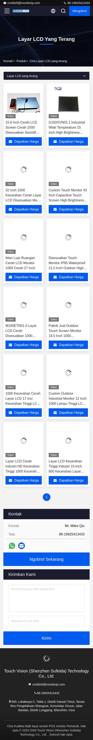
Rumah (8, 61)
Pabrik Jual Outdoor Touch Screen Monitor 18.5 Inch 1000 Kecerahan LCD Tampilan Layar (68, 336)
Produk (21, 61)
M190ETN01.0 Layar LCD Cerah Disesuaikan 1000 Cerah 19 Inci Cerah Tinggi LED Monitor (21, 336)
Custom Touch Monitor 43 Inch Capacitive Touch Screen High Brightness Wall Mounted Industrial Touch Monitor (68, 200)
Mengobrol (79, 11)
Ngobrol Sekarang (46, 559)
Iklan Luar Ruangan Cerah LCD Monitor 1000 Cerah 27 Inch (20, 263)
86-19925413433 (76, 3)
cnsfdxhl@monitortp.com (21, 3)
